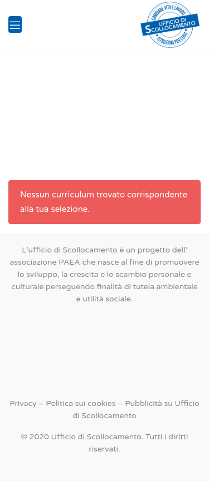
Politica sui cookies (80, 403)
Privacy (22, 403)
